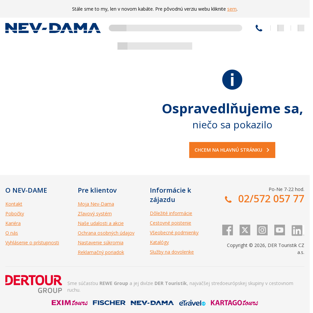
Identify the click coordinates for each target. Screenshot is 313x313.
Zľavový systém (95, 213)
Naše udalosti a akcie (101, 223)
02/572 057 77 (259, 28)
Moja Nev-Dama (96, 204)
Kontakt (13, 204)
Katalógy (159, 242)
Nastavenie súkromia (100, 242)
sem (232, 9)
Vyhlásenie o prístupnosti (32, 242)
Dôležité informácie (171, 213)
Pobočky (14, 213)
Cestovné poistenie (170, 223)
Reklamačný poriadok (101, 252)
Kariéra (13, 223)
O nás (11, 233)
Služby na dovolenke (172, 252)
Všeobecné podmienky (174, 232)
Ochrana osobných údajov (106, 233)
